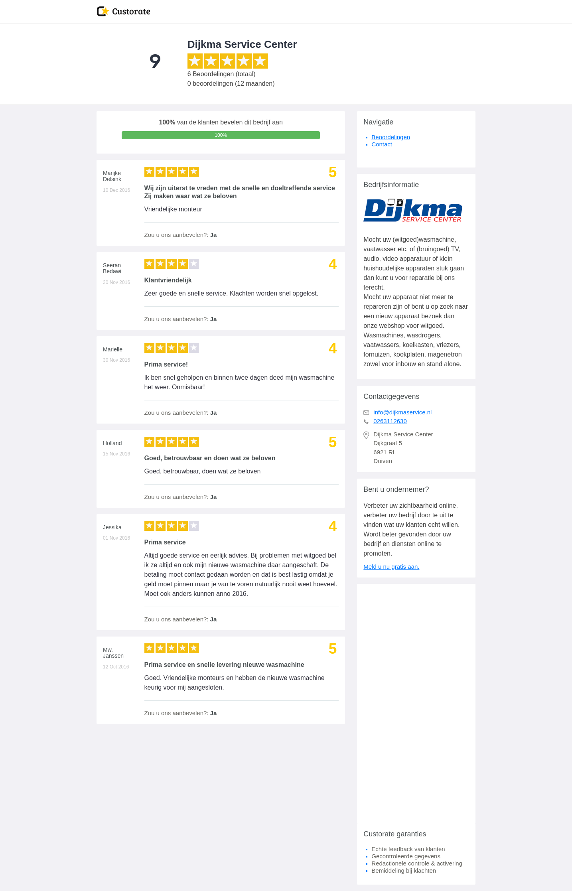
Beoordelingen (390, 137)
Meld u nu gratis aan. (391, 566)
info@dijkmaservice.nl (402, 412)
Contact (381, 144)
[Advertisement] (416, 703)
